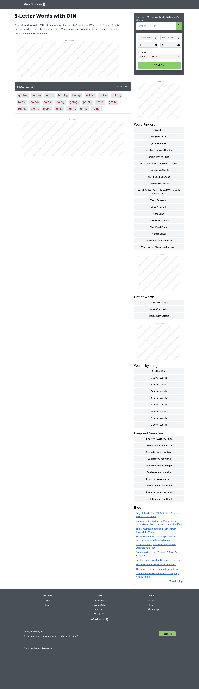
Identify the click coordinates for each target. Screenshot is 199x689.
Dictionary (143, 52)
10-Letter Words (158, 371)
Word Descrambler (159, 183)
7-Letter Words (159, 391)
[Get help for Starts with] (156, 37)
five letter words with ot (159, 438)
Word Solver (158, 213)
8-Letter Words (159, 384)
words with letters (159, 315)
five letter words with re (159, 478)
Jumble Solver (159, 143)
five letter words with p (159, 458)
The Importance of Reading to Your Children (159, 568)
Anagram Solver (158, 136)
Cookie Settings (152, 609)
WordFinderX (99, 609)
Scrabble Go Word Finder (159, 150)
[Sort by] (120, 86)
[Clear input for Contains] (155, 45)
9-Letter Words (159, 377)
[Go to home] (35, 4)
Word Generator (158, 200)
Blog (47, 605)
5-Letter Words (159, 404)
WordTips (99, 600)
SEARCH (159, 65)
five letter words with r (159, 472)
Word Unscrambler (159, 220)
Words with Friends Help (159, 240)
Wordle (159, 129)
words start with (159, 309)
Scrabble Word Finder (158, 156)
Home (47, 600)
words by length (159, 302)
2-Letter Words (159, 424)
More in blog (176, 581)
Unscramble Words (159, 170)
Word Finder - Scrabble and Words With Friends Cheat (159, 192)
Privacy (151, 600)
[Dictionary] (159, 56)
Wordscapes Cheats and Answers (159, 247)
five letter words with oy (159, 452)
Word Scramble (159, 207)
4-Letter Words (159, 411)
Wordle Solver (159, 233)
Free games (99, 613)
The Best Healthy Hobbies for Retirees (156, 564)
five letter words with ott (159, 445)
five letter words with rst (159, 499)
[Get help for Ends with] (178, 37)
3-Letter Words (159, 418)
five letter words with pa (159, 465)
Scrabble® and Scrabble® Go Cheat (159, 163)
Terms (151, 605)
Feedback (167, 633)
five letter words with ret (159, 485)
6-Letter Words (159, 397)
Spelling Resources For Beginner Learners (158, 560)
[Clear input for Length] (178, 45)
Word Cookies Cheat (159, 176)
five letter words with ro (159, 492)
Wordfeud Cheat (159, 227)
